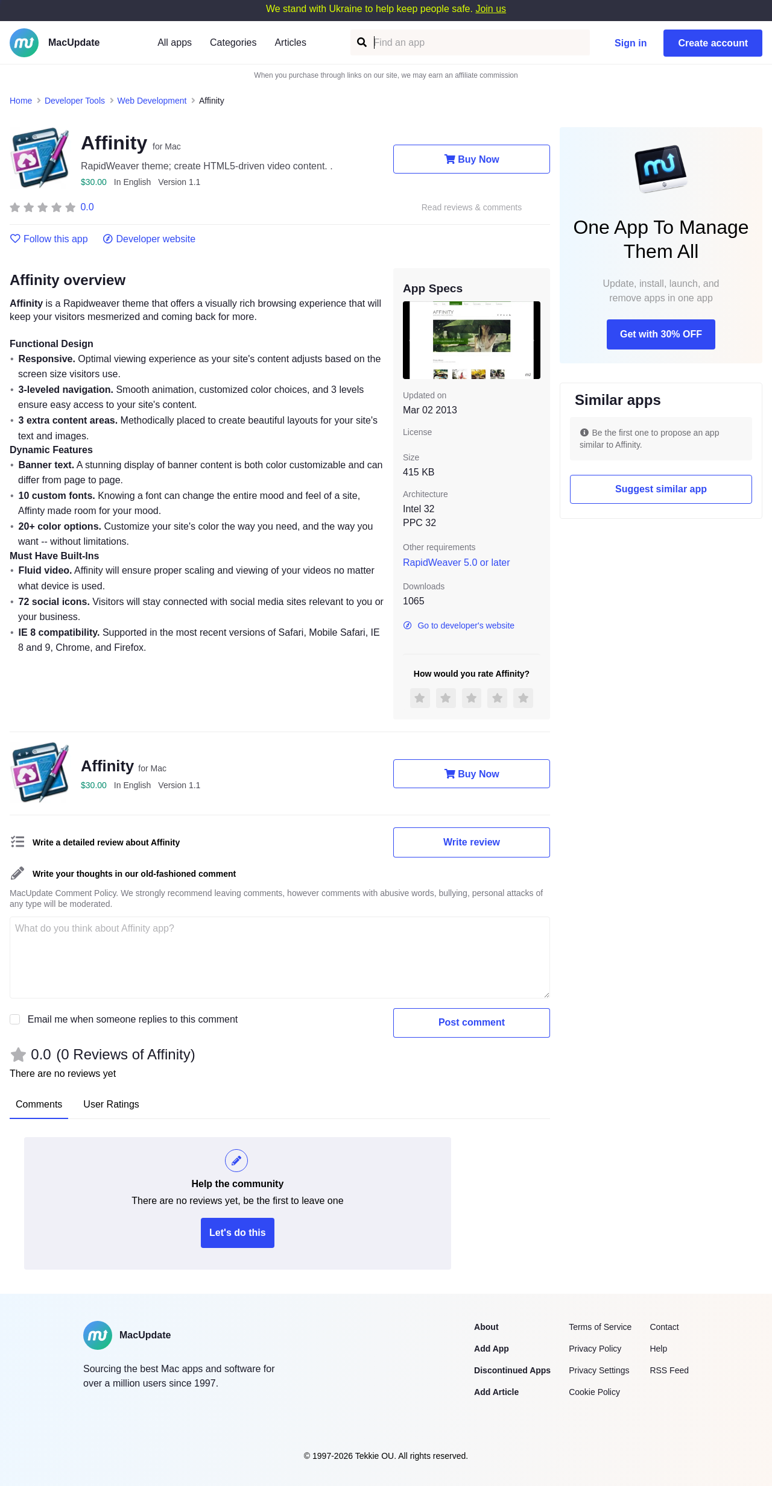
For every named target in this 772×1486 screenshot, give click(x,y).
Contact (664, 1326)
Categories (233, 42)
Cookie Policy (594, 1392)
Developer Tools (75, 100)
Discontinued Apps (512, 1370)
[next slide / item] (532, 339)
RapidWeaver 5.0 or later (456, 562)
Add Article (496, 1392)
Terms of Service (600, 1326)
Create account (713, 43)
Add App (491, 1348)
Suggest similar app (661, 489)
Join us (490, 8)
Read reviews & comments (472, 207)
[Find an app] (361, 42)
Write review (471, 842)
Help (658, 1348)
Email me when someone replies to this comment (133, 1019)
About (486, 1326)
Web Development (152, 100)
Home (21, 100)
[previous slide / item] (411, 339)
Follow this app (49, 239)
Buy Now (471, 159)
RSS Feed (669, 1370)
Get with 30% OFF (661, 334)
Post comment (471, 1022)
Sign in (631, 43)
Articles (290, 42)
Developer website (149, 239)
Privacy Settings (599, 1370)
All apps (174, 42)
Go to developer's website (458, 625)
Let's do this (237, 1232)
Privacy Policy (595, 1348)
